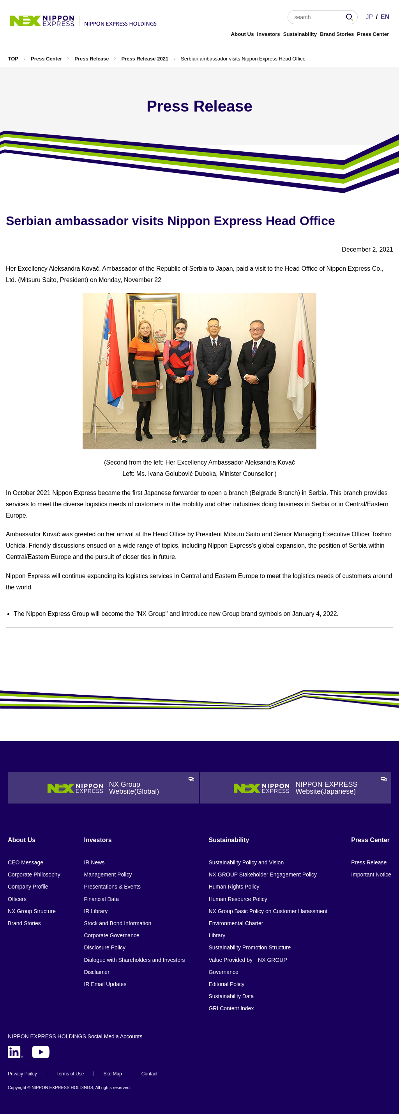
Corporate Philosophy (34, 874)
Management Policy (108, 874)
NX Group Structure (32, 911)
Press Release (91, 59)
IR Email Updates (105, 984)
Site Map (112, 1074)
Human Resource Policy (237, 899)
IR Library (96, 911)
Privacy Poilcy (22, 1074)
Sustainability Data (231, 996)
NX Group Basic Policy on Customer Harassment (267, 911)
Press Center (373, 34)
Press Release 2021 (144, 59)
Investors (268, 34)
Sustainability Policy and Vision (246, 862)
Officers (17, 899)
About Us (242, 34)
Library (216, 935)
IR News (94, 862)
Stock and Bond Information (117, 923)
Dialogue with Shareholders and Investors (134, 960)
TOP (13, 59)
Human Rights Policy (233, 886)
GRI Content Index (231, 1008)
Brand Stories (337, 34)
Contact (149, 1074)
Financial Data (101, 899)
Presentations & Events (112, 886)
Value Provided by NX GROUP (247, 960)
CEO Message (25, 862)
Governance (223, 972)
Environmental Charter (235, 923)
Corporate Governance (111, 935)
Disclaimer (96, 972)
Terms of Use (70, 1074)
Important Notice (371, 874)
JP (369, 17)
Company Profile (28, 886)
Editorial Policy (226, 984)
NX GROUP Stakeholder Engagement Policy (262, 874)
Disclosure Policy (104, 947)
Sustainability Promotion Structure (249, 947)
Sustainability (300, 34)
